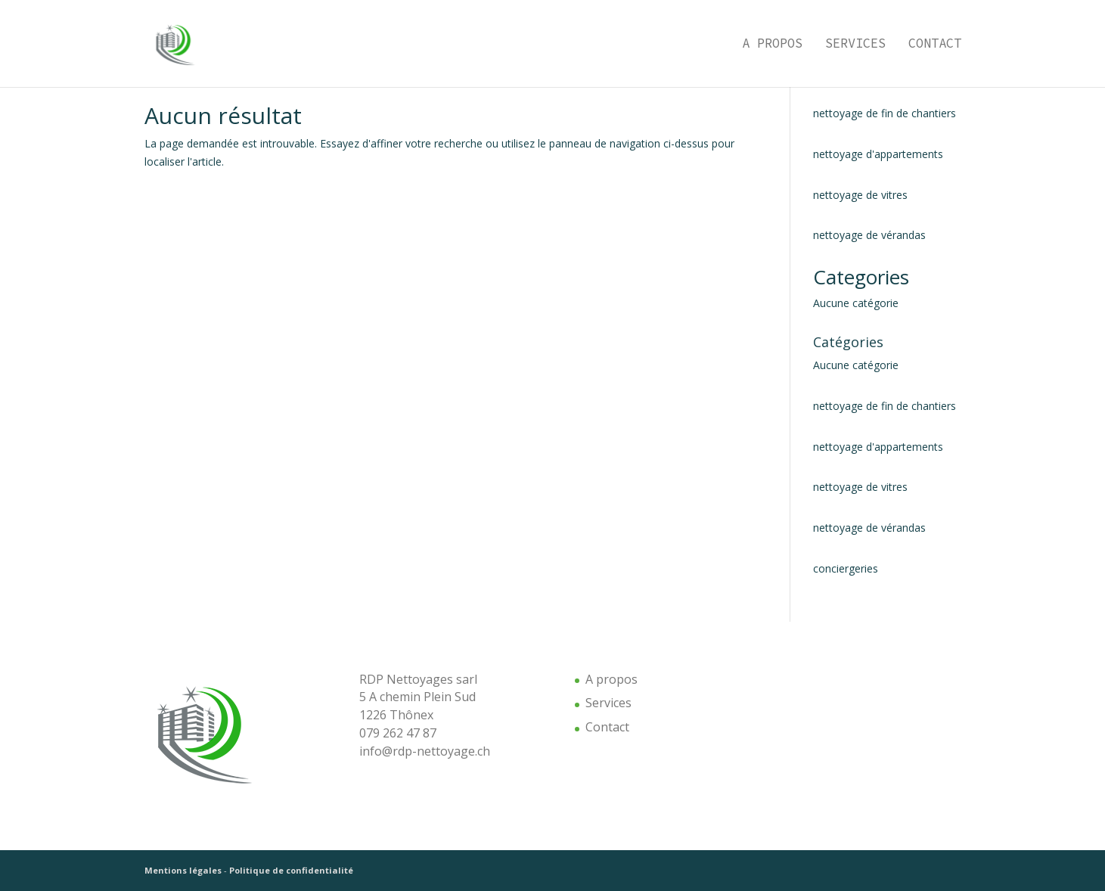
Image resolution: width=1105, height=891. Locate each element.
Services (855, 45)
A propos (772, 45)
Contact (934, 45)
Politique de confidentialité (291, 870)
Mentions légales (183, 870)
